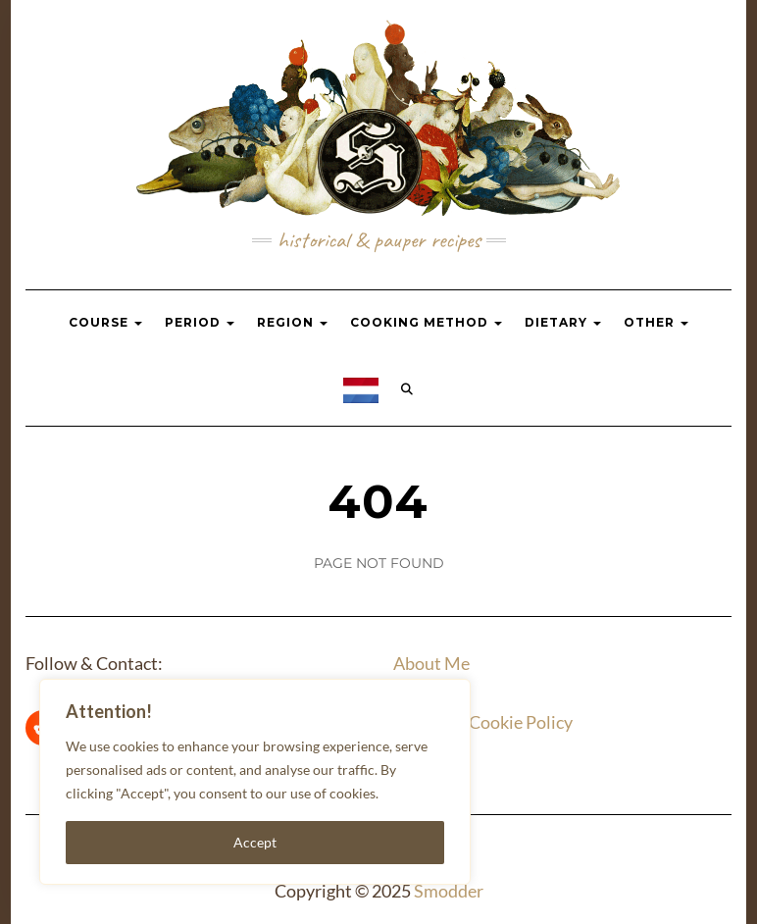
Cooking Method (426, 322)
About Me (431, 663)
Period (199, 322)
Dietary (563, 322)
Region (292, 322)
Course (105, 322)
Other (656, 322)
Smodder (448, 890)
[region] (255, 782)
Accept (255, 842)
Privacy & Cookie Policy (483, 722)
